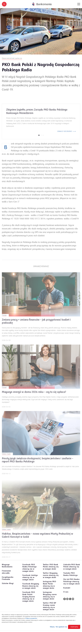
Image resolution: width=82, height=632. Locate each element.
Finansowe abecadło (6, 572)
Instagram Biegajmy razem (50, 595)
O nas (65, 592)
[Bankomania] (42, 4)
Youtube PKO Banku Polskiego (70, 574)
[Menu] (78, 4)
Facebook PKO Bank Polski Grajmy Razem (28, 596)
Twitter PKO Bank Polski (51, 567)
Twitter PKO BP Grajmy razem (49, 606)
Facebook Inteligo (30, 577)
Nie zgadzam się (61, 627)
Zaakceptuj (74, 627)
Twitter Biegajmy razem (51, 575)
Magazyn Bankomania (7, 566)
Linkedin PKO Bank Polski (71, 567)
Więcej (52, 627)
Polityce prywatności (31, 618)
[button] (4, 4)
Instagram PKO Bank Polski (49, 584)
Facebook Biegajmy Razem (30, 586)
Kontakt (66, 588)
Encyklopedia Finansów (7, 578)
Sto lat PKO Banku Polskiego (71, 581)
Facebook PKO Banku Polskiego (29, 568)
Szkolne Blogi (8, 583)
